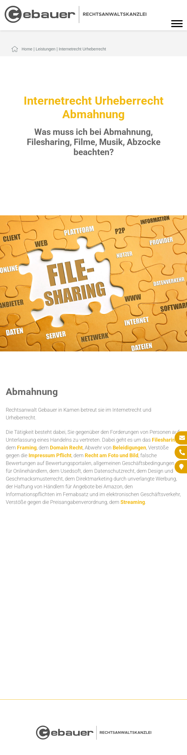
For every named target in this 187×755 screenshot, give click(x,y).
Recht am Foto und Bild (111, 455)
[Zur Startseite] (75, 21)
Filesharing (165, 440)
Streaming (132, 502)
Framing (27, 448)
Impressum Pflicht (50, 455)
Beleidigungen (129, 448)
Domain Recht (66, 448)
